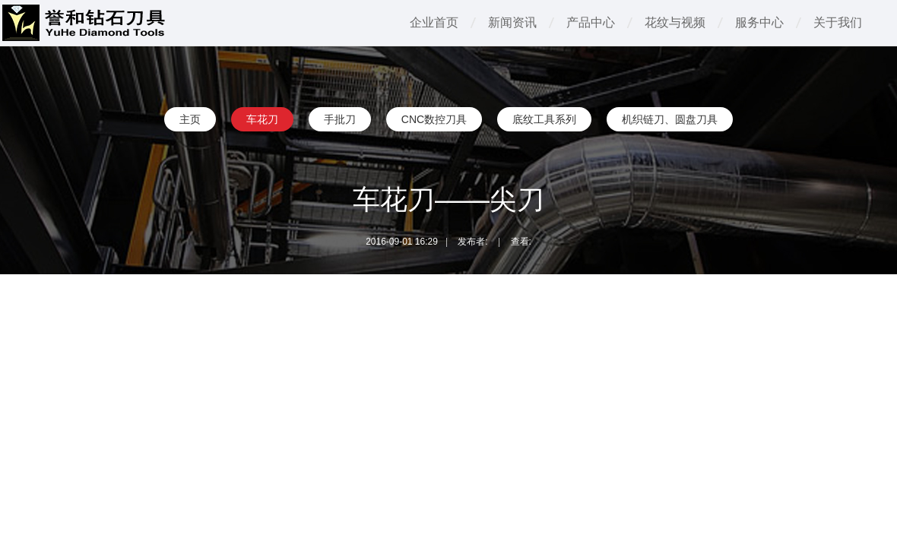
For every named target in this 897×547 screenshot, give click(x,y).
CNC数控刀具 (434, 119)
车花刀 (262, 119)
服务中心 (759, 22)
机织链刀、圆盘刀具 (670, 119)
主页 (190, 119)
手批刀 (340, 119)
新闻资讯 (512, 22)
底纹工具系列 (544, 119)
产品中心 (590, 22)
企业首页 (434, 22)
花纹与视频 (675, 22)
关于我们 (837, 22)
